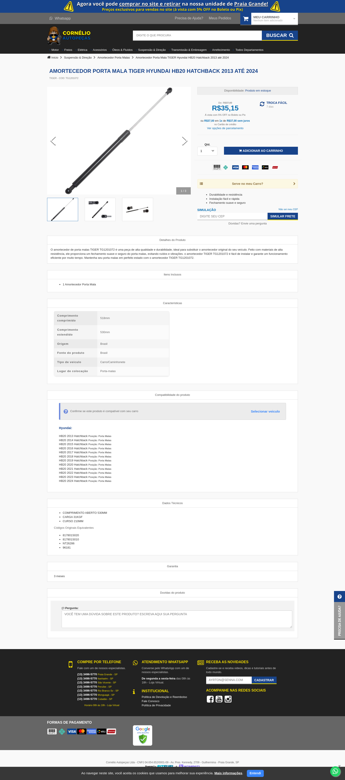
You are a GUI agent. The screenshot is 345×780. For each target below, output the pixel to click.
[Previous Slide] (53, 141)
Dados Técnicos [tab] (172, 503)
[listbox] (207, 151)
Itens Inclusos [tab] (172, 274)
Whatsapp (60, 18)
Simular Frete (282, 216)
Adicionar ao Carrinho (261, 150)
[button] (339, 615)
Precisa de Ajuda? (189, 18)
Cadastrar (264, 680)
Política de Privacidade (156, 705)
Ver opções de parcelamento (225, 128)
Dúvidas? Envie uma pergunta (247, 223)
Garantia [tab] (172, 566)
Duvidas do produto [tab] (172, 592)
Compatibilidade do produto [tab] (172, 394)
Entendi (255, 773)
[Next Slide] (185, 141)
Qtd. (207, 144)
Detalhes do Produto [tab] (173, 240)
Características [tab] (172, 303)
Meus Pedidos (220, 18)
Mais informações (228, 773)
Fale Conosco (150, 701)
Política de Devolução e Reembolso (164, 697)
